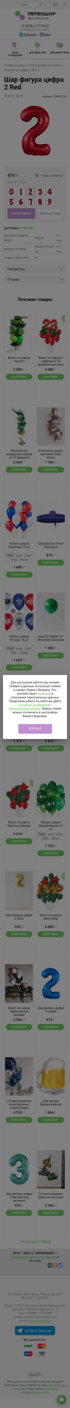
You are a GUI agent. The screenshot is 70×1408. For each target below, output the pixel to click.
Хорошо (35, 728)
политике (44, 693)
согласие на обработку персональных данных (30, 706)
